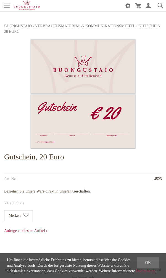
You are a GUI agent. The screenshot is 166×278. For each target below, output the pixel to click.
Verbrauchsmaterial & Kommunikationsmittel (85, 26)
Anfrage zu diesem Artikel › (25, 231)
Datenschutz (145, 271)
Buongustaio (18, 26)
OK (148, 263)
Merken (18, 215)
